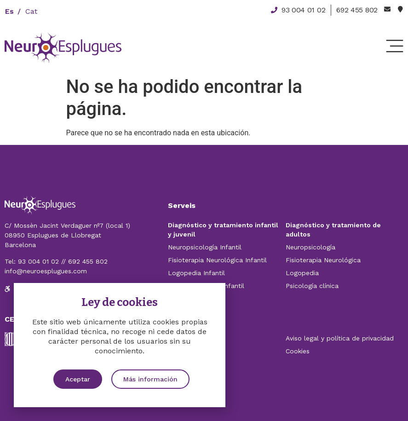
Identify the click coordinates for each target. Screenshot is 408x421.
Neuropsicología (310, 247)
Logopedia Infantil (196, 273)
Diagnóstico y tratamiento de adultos (333, 229)
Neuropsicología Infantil (204, 247)
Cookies (298, 351)
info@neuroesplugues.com (46, 271)
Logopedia (302, 273)
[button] (77, 379)
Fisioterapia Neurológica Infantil (217, 260)
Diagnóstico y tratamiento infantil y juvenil (223, 229)
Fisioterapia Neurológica (323, 260)
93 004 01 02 (38, 261)
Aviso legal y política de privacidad (340, 338)
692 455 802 (88, 261)
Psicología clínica (312, 285)
